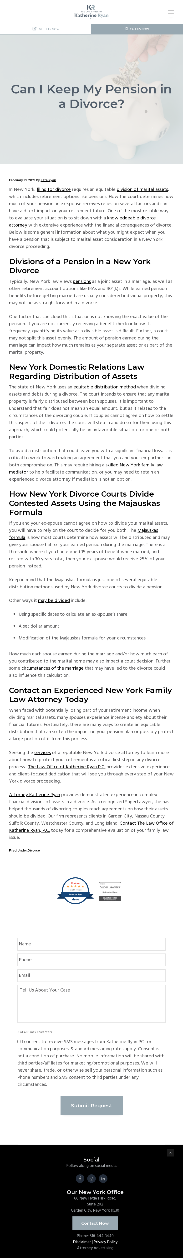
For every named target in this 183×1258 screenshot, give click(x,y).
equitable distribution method (104, 387)
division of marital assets (142, 190)
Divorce (34, 850)
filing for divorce (54, 190)
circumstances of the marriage (52, 668)
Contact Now (95, 1220)
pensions (82, 281)
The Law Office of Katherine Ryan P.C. (66, 767)
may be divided (54, 601)
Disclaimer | (83, 1239)
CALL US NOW (137, 29)
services (42, 753)
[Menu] (171, 12)
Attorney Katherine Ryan (34, 795)
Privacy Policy (105, 1239)
